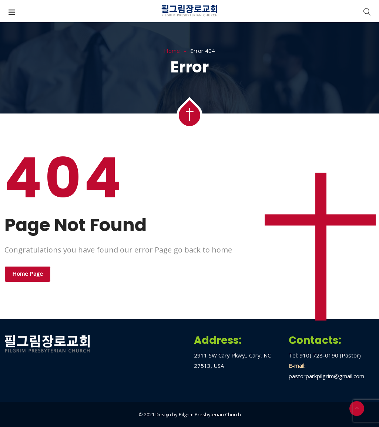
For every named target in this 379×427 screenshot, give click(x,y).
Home (172, 50)
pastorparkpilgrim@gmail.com (326, 376)
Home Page (27, 273)
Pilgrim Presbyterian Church (210, 414)
